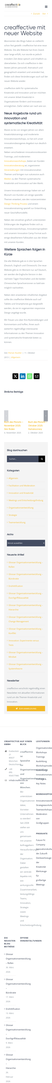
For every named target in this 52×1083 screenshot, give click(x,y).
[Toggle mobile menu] (46, 6)
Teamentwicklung (17, 522)
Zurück (36, 13)
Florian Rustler (15, 353)
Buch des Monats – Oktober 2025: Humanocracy (37, 425)
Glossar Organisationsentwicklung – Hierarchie (10, 1061)
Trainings (40, 756)
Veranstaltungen (12, 169)
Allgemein (15, 357)
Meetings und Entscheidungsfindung (26, 500)
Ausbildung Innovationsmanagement (42, 772)
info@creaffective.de (12, 780)
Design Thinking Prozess (15, 203)
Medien (7, 178)
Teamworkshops (42, 809)
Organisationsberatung (42, 747)
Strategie (13, 515)
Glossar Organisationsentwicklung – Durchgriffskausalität (10, 1032)
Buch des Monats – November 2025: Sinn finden (13, 425)
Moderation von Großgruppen (42, 818)
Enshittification (16, 586)
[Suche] (42, 459)
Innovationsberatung (14, 165)
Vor (44, 13)
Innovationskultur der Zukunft (42, 851)
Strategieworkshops (42, 805)
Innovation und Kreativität (21, 493)
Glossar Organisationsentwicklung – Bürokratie (10, 986)
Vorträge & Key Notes (41, 781)
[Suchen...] (23, 459)
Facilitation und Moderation (22, 485)
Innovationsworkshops (15, 161)
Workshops (41, 752)
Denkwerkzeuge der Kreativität (42, 862)
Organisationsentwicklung (21, 507)
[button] (6, 415)
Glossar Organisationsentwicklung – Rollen (10, 958)
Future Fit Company (40, 842)
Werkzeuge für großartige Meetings (41, 878)
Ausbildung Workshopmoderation (42, 763)
